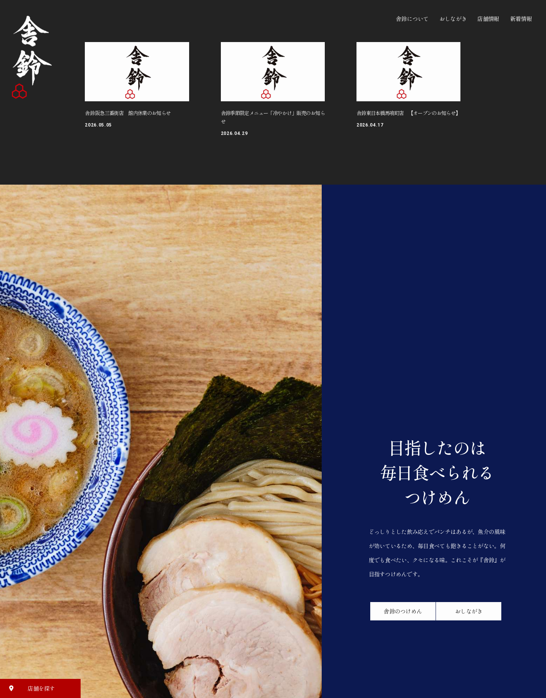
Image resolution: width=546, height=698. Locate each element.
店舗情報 (488, 19)
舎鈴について (412, 19)
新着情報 (521, 19)
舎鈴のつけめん (403, 611)
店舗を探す (29, 687)
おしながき (453, 19)
